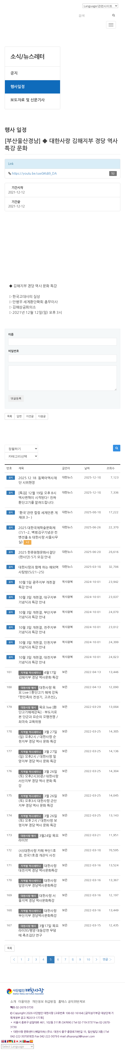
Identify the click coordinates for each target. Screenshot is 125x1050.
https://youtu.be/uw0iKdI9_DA (34, 173)
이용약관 (24, 1001)
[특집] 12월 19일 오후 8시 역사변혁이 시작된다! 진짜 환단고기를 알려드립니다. (37, 497)
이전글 (30, 416)
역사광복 (67, 581)
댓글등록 (16, 398)
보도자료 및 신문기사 (27, 100)
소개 (13, 1001)
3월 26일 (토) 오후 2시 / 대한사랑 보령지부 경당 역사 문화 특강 (37, 820)
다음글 (42, 416)
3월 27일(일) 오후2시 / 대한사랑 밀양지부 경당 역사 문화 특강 (37, 756)
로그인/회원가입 (69, 5)
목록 (9, 416)
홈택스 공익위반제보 (71, 1001)
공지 (14, 73)
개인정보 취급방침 (44, 1001)
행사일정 (17, 87)
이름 (11, 334)
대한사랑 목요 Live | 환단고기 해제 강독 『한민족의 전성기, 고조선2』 (38, 692)
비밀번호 (13, 351)
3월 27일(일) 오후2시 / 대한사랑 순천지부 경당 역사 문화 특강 (37, 736)
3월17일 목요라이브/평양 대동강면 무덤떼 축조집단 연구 (38, 930)
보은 (64, 672)
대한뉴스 (67, 477)
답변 (19, 416)
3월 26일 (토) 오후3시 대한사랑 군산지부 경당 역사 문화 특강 (37, 800)
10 (88, 959)
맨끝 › (107, 959)
